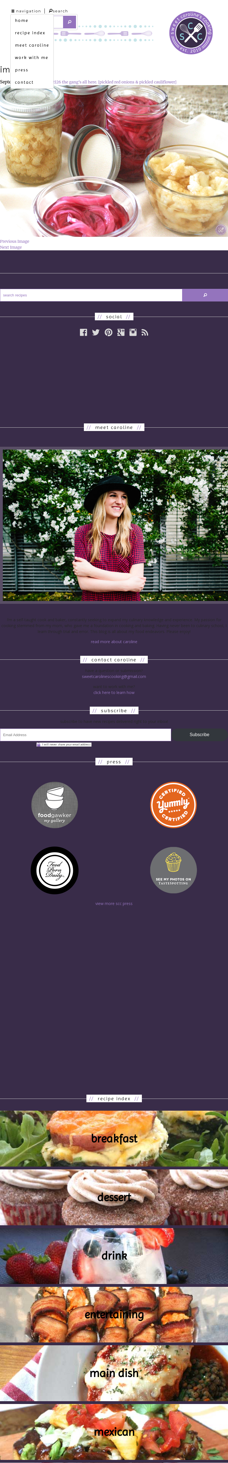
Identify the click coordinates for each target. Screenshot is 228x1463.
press (21, 69)
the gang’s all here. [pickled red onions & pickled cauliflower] (119, 82)
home (21, 20)
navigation (26, 11)
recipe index (30, 32)
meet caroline (32, 45)
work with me (31, 57)
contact (24, 82)
